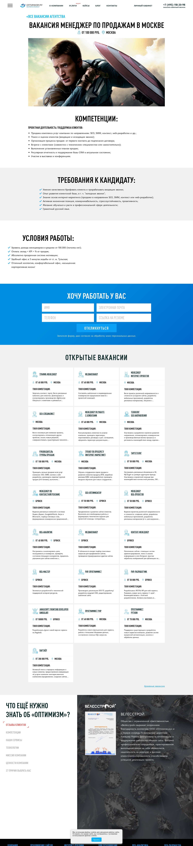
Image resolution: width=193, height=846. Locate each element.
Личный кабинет (143, 5)
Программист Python (137, 611)
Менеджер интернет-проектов (140, 374)
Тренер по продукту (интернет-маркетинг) (95, 453)
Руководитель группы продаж (46, 453)
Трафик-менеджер (48, 374)
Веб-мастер (44, 571)
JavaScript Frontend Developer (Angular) (53, 611)
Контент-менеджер (140, 532)
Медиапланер (91, 374)
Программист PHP (93, 610)
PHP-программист (93, 571)
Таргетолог (136, 453)
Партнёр (43, 650)
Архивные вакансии (154, 685)
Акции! (78, 3)
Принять (96, 839)
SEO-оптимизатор (93, 492)
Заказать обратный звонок (174, 7)
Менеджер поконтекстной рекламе (49, 492)
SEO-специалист (47, 413)
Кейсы (86, 5)
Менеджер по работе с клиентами (95, 414)
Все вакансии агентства (46, 16)
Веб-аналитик (45, 532)
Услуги (73, 5)
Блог (98, 5)
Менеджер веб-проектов (137, 492)
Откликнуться (96, 328)
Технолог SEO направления (139, 414)
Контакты (111, 5)
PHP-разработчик (139, 571)
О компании (56, 5)
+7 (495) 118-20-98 (174, 4)
